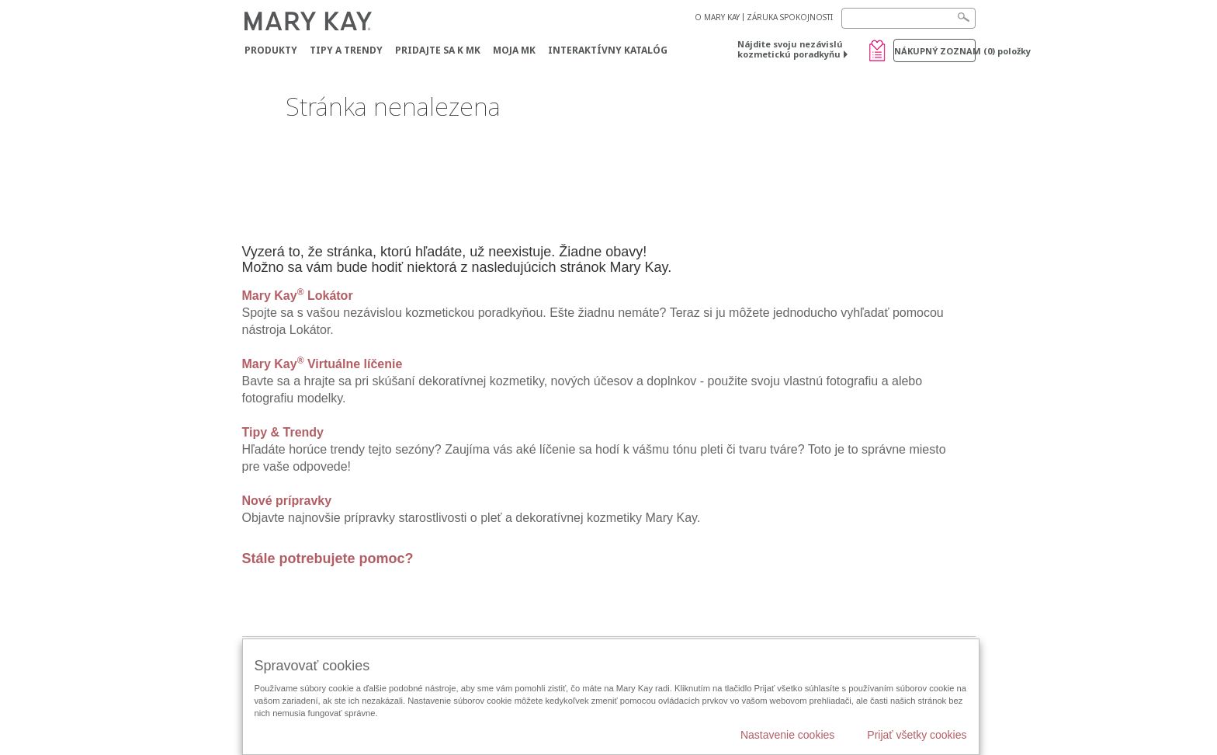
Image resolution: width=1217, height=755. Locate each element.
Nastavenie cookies (787, 735)
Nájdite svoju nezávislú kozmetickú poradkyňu (790, 49)
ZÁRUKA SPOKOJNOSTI (790, 17)
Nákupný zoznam (935, 51)
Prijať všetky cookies (916, 735)
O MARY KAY (717, 17)
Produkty (270, 50)
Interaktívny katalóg (607, 50)
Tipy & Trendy (283, 432)
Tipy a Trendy (346, 50)
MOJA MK (514, 50)
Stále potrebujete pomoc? (328, 558)
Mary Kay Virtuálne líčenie (322, 364)
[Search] (908, 18)
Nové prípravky (287, 500)
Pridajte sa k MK (437, 50)
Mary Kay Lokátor (297, 295)
